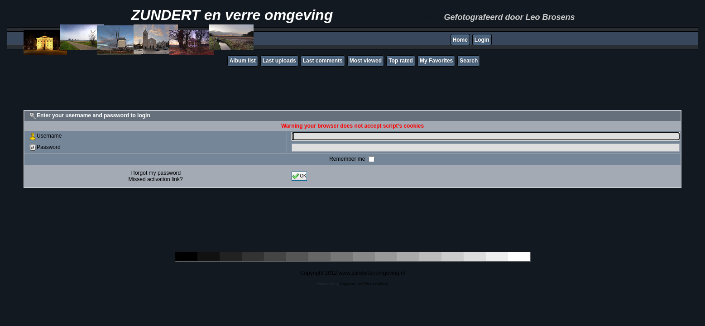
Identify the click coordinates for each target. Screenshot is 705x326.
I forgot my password (155, 173)
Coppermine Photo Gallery (364, 284)
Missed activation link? (156, 179)
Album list (243, 61)
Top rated (400, 61)
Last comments (323, 61)
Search (469, 61)
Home (460, 40)
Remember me (348, 159)
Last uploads (279, 61)
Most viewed (366, 61)
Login (482, 40)
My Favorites (436, 61)
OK (299, 176)
